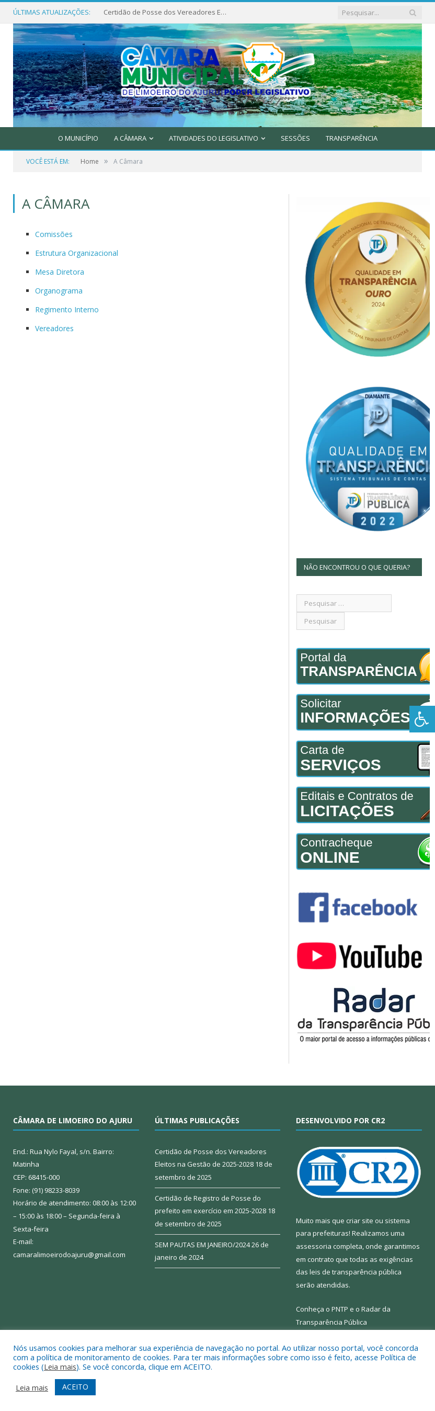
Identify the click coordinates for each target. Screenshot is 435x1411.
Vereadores (54, 328)
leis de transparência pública (356, 1272)
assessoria (313, 1246)
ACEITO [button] (75, 1387)
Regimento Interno (67, 309)
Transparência (351, 138)
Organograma (59, 291)
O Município (78, 138)
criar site (359, 1220)
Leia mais (60, 1366)
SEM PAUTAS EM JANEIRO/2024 (202, 1244)
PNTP (339, 1309)
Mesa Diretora (59, 272)
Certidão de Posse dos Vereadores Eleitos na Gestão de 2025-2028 (166, 12)
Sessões (295, 138)
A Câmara (130, 138)
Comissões (54, 234)
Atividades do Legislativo (213, 138)
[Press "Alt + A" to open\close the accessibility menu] (422, 719)
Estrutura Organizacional (76, 253)
